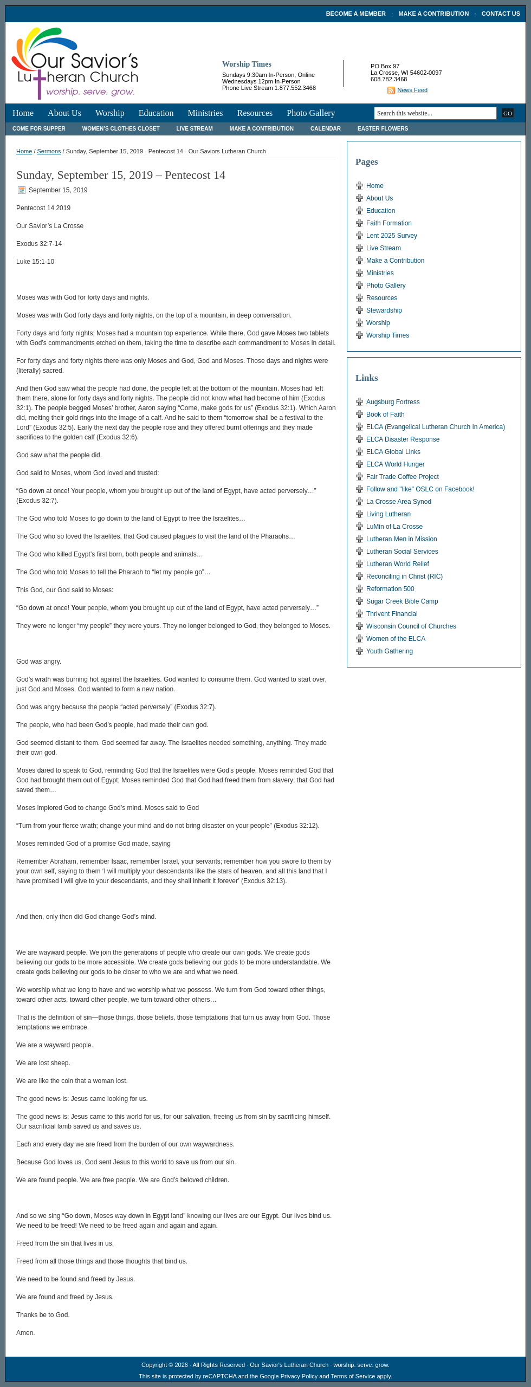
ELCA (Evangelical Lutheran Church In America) (435, 427)
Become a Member (356, 13)
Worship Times (387, 335)
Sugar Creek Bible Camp (402, 601)
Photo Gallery (311, 113)
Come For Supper (39, 129)
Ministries (205, 113)
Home (23, 113)
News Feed (412, 90)
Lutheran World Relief (397, 564)
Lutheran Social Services (402, 551)
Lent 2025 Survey (391, 235)
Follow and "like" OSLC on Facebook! (420, 489)
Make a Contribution (433, 13)
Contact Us (501, 13)
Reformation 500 (390, 589)
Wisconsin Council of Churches (411, 626)
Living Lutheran (388, 514)
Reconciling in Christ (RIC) (404, 576)
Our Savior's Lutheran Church (289, 1365)
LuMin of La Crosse (394, 526)
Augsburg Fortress (393, 402)
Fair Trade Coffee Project (402, 477)
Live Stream (195, 129)
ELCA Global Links (393, 452)
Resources (255, 113)
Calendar (325, 129)
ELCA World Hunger (395, 464)
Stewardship (384, 310)
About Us (64, 113)
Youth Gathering (389, 651)
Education (156, 113)
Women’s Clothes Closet (121, 129)
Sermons (49, 151)
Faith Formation (389, 223)
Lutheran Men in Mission (401, 539)
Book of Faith (385, 414)
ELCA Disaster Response (402, 439)
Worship (110, 113)
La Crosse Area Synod (398, 501)
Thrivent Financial (392, 614)
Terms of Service (353, 1376)
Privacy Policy (299, 1376)
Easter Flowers (383, 129)
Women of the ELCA (395, 639)
